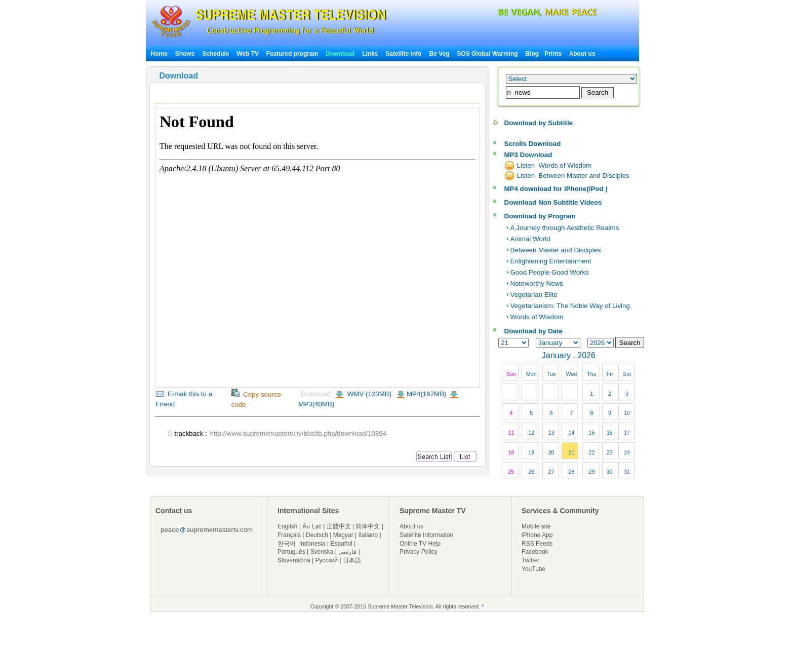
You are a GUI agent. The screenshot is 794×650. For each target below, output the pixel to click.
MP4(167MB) (427, 394)
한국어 (286, 543)
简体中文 (367, 526)
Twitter (530, 560)
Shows (185, 53)
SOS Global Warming (487, 53)
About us (582, 53)
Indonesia (312, 543)
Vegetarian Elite (534, 294)
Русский (326, 560)
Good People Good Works (549, 272)
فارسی (347, 551)
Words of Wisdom (537, 317)
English (287, 526)
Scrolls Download (532, 143)
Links (370, 53)
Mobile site (536, 526)
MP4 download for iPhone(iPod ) (556, 189)
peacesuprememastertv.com (207, 529)
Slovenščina (293, 560)
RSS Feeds (537, 543)
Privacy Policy (419, 551)
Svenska (322, 551)
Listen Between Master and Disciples (573, 175)
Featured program (292, 53)
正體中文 (339, 526)
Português (291, 551)
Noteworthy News (536, 283)
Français (289, 535)
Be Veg (439, 53)
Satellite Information (426, 535)
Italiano (368, 535)
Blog (532, 53)
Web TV (248, 53)
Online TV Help (420, 543)
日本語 (352, 560)
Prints (553, 53)
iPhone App (537, 535)
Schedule (215, 53)
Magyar (343, 535)
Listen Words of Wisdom (554, 165)
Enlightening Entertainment (550, 261)
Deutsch (317, 535)
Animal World (530, 239)
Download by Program (540, 216)
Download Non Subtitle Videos (553, 202)
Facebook (535, 551)
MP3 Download (528, 155)
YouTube (533, 568)
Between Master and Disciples (555, 250)
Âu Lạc (312, 526)
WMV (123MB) (368, 394)
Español (341, 543)
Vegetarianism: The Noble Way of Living (570, 306)
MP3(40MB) (316, 404)
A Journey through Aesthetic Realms (564, 228)
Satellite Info (403, 53)
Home (159, 53)
